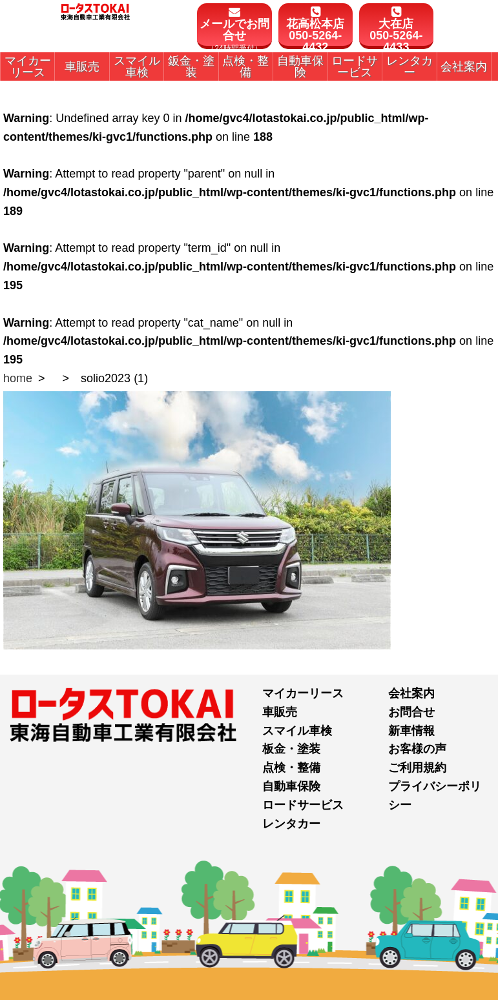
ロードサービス (303, 805)
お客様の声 (417, 748)
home (17, 378)
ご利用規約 (417, 767)
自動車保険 (291, 786)
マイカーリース (303, 693)
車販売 (279, 712)
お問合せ (411, 712)
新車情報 (411, 730)
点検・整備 (291, 767)
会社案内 (411, 693)
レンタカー (291, 823)
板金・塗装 (291, 748)
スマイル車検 (297, 730)
